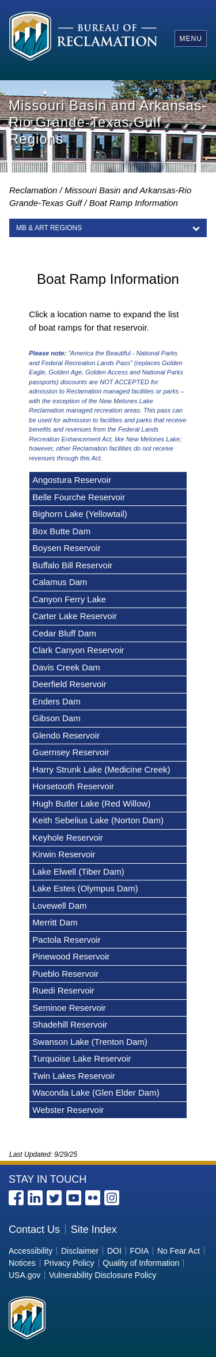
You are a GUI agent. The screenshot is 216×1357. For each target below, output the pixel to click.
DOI (114, 1250)
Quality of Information (141, 1263)
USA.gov (24, 1275)
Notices (22, 1263)
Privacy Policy (69, 1263)
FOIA (139, 1250)
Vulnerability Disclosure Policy (102, 1275)
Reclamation (33, 190)
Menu (190, 39)
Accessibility (30, 1250)
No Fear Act (178, 1250)
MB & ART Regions (49, 228)
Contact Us (34, 1229)
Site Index (94, 1229)
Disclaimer (79, 1250)
